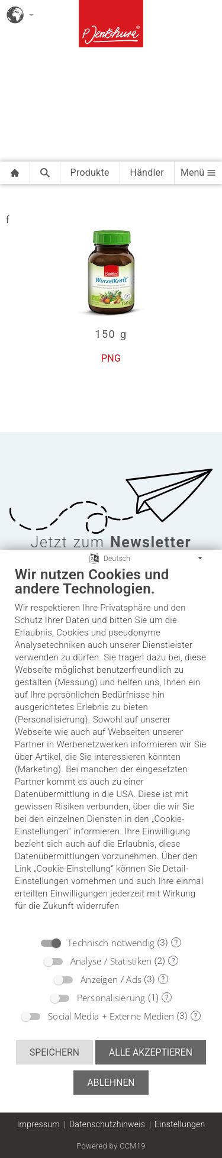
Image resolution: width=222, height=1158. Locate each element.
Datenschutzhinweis (107, 1124)
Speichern (54, 1052)
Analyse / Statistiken (111, 961)
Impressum (38, 1124)
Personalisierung (111, 998)
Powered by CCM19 (111, 1145)
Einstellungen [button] (180, 1124)
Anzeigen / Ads (111, 979)
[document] (111, 747)
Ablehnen (110, 1082)
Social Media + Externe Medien (111, 1016)
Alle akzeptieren (150, 1052)
